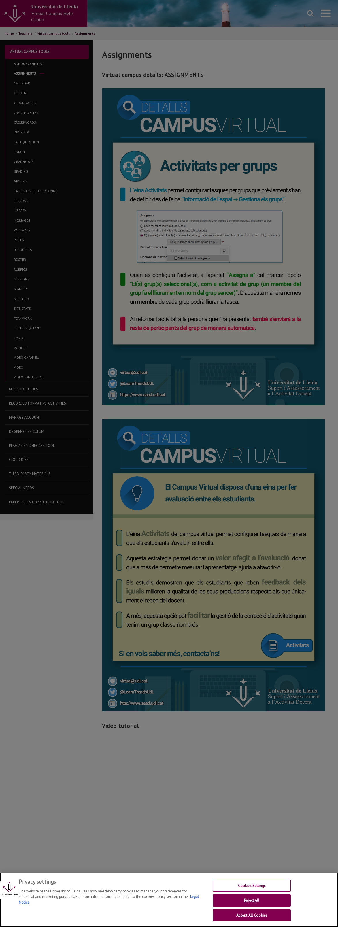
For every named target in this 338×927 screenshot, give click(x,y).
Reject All (251, 900)
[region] (169, 899)
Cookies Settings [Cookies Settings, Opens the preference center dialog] (252, 885)
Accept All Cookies (251, 915)
